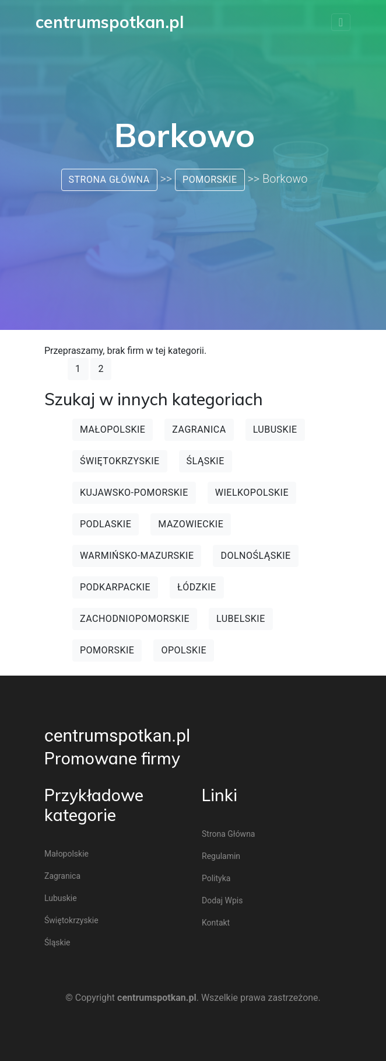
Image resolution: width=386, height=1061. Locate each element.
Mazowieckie (190, 524)
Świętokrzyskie (120, 461)
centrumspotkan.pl (117, 735)
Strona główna (109, 179)
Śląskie (205, 461)
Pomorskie (210, 179)
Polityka (216, 878)
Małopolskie (112, 429)
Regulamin (221, 856)
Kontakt (216, 922)
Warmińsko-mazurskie (137, 555)
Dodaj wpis (222, 900)
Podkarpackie (115, 587)
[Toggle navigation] (340, 22)
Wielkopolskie (252, 492)
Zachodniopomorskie (135, 618)
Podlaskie (105, 524)
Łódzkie (196, 587)
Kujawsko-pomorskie (134, 492)
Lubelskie (240, 618)
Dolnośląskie (255, 555)
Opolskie (183, 650)
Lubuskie (275, 429)
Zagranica (199, 429)
